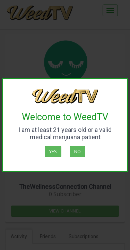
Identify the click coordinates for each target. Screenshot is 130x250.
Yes (53, 151)
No (77, 151)
